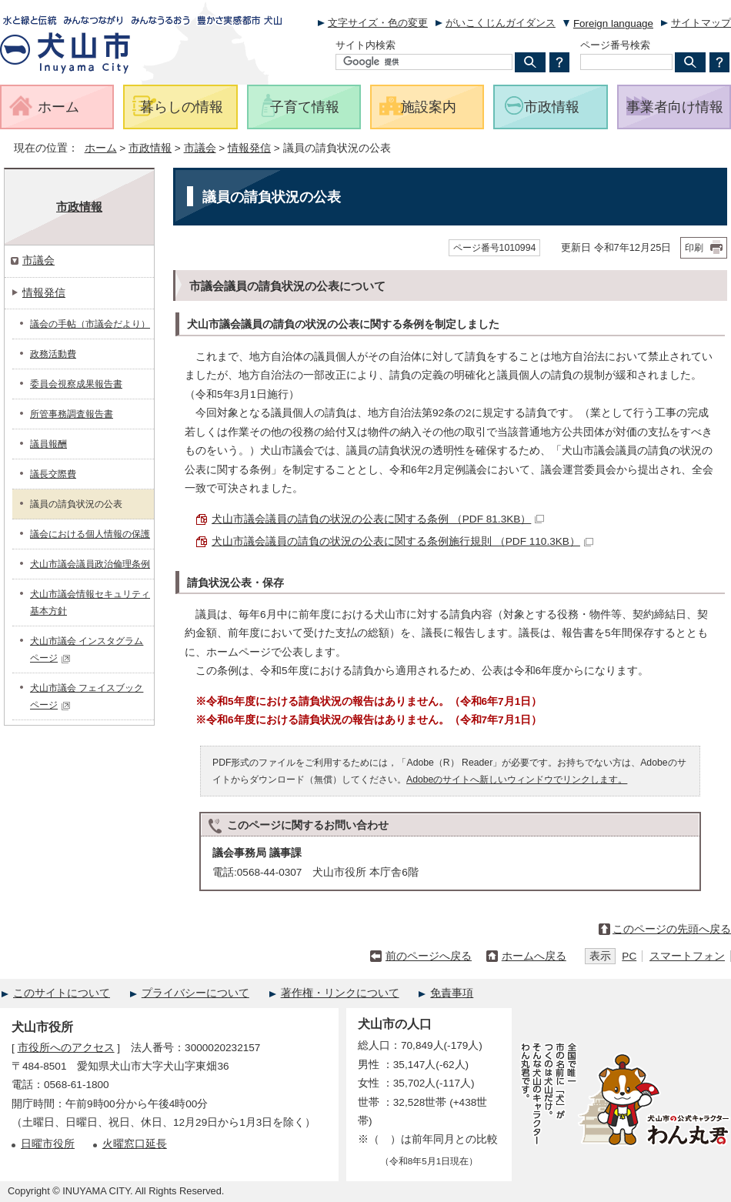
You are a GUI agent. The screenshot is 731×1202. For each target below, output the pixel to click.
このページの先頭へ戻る (672, 929)
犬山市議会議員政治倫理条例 (90, 564)
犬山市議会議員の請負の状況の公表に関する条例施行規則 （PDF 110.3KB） (402, 541)
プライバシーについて (195, 993)
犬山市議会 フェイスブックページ (86, 696)
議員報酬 (48, 444)
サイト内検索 (365, 45)
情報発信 (249, 148)
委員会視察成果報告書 (76, 384)
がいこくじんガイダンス (501, 22)
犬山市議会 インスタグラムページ (86, 649)
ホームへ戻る (534, 956)
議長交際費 (53, 474)
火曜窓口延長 (134, 1144)
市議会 (200, 148)
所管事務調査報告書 (71, 414)
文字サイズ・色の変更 (378, 22)
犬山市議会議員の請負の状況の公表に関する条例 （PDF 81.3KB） (378, 519)
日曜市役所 (48, 1144)
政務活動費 (53, 354)
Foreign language (613, 23)
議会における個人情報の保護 (90, 534)
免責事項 (451, 993)
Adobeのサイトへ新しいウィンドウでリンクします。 (516, 779)
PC (629, 956)
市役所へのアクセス (66, 1047)
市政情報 (150, 148)
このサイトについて (61, 993)
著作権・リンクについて (340, 993)
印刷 (694, 247)
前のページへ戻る (429, 956)
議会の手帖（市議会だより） (90, 324)
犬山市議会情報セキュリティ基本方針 (90, 602)
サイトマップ (701, 22)
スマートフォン (687, 956)
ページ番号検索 (615, 45)
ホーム (101, 148)
